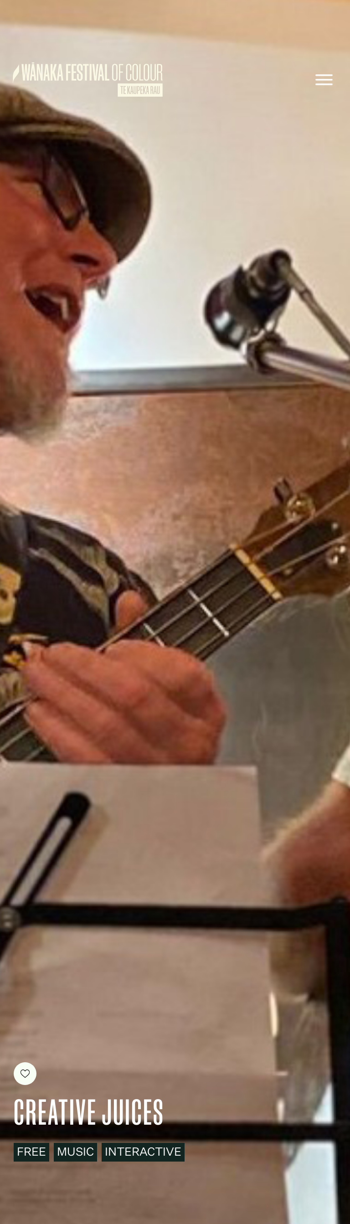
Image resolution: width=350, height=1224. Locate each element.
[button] (324, 80)
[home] (87, 79)
